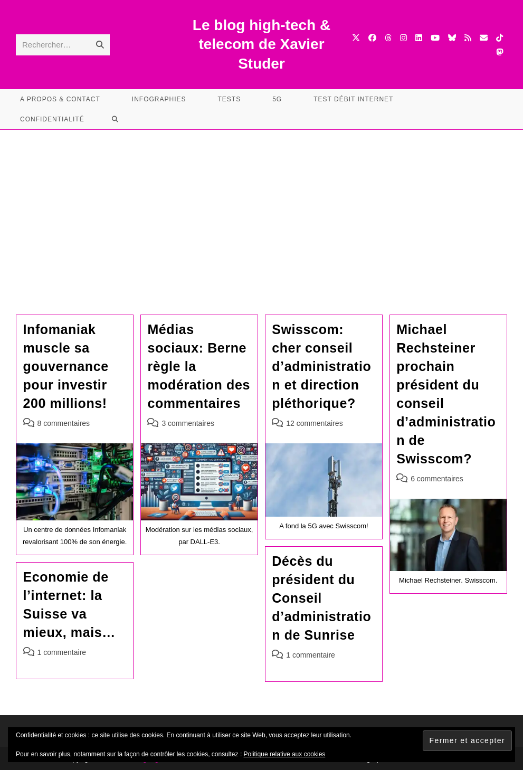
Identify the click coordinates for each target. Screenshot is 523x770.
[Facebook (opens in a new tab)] (372, 38)
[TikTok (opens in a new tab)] (499, 38)
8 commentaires (63, 423)
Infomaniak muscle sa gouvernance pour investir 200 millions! (66, 366)
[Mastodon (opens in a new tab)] (499, 52)
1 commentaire (310, 655)
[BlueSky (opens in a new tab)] (452, 38)
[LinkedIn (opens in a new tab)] (418, 38)
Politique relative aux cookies (285, 754)
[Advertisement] (261, 209)
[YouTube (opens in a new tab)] (435, 38)
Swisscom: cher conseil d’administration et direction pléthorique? (321, 366)
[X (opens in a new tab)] (356, 38)
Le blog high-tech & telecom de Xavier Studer (261, 44)
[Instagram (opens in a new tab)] (403, 38)
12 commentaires (314, 423)
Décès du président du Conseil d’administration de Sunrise (321, 598)
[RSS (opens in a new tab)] (468, 38)
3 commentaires (187, 423)
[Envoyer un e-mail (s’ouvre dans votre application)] (484, 38)
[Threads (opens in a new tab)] (388, 38)
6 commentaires (437, 478)
